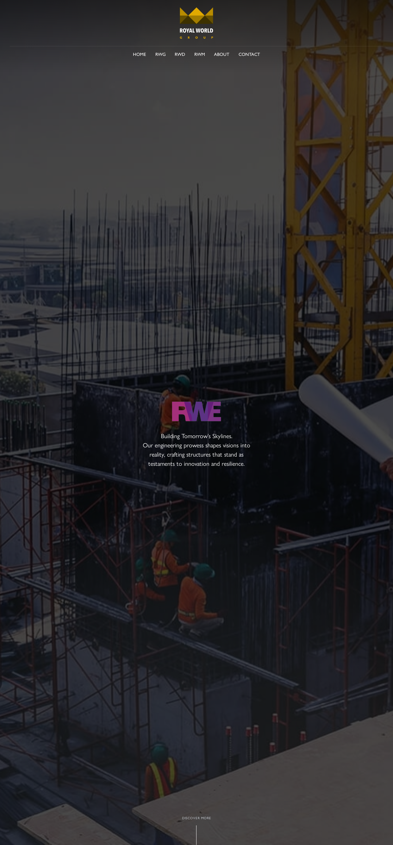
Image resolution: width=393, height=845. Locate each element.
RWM (199, 54)
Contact (249, 54)
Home (139, 54)
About (221, 54)
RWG (160, 54)
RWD (180, 54)
